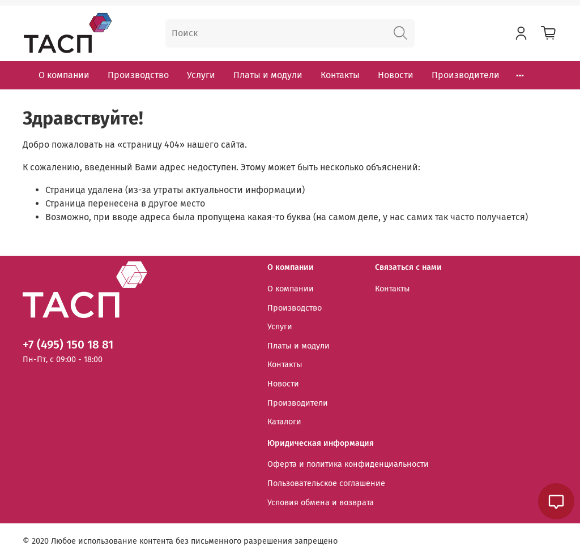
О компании (64, 75)
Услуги (201, 75)
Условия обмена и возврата (320, 503)
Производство (138, 75)
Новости (395, 75)
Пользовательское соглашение (326, 483)
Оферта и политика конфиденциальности (348, 464)
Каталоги (284, 422)
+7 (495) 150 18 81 (68, 345)
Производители (466, 75)
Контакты (340, 75)
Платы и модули (267, 75)
